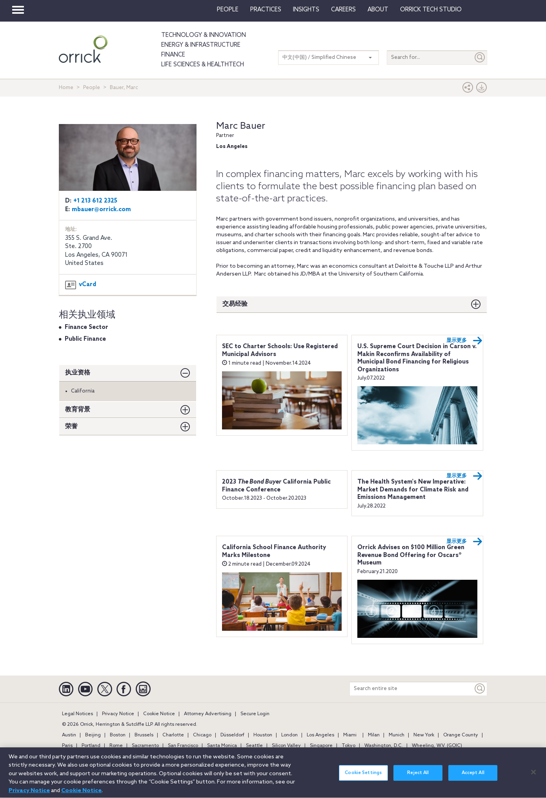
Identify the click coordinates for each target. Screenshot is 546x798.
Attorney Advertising (207, 714)
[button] (467, 89)
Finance (173, 54)
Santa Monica (222, 746)
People (227, 9)
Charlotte (173, 735)
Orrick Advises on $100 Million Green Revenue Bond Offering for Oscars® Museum (410, 555)
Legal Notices (77, 714)
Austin (69, 735)
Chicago (202, 735)
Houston (262, 735)
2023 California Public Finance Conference (276, 485)
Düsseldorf (232, 735)
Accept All (473, 777)
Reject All (418, 777)
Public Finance (85, 339)
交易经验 (235, 304)
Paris (67, 746)
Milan (374, 735)
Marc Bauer (240, 126)
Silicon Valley (286, 746)
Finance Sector (86, 327)
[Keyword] (480, 688)
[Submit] (480, 57)
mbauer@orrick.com (101, 209)
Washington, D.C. (383, 746)
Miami (350, 735)
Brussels (144, 735)
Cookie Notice (159, 714)
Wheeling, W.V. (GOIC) (437, 746)
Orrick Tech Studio (431, 9)
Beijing (93, 735)
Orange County (460, 735)
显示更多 (464, 341)
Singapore (321, 746)
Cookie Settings (363, 777)
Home (66, 88)
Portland (91, 746)
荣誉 (71, 426)
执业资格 (77, 372)
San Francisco (183, 746)
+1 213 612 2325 (95, 201)
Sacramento (145, 746)
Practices (265, 9)
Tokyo (348, 746)
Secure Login (254, 714)
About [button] (378, 9)
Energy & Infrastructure (200, 45)
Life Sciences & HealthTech (202, 64)
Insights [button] (306, 9)
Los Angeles (320, 735)
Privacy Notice (118, 714)
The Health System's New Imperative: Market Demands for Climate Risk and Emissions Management (412, 489)
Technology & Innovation (203, 35)
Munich (396, 735)
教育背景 (77, 409)
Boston (118, 735)
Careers (343, 9)
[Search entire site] (411, 688)
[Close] (533, 776)
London (289, 735)
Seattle (254, 746)
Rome (116, 746)
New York (423, 735)
